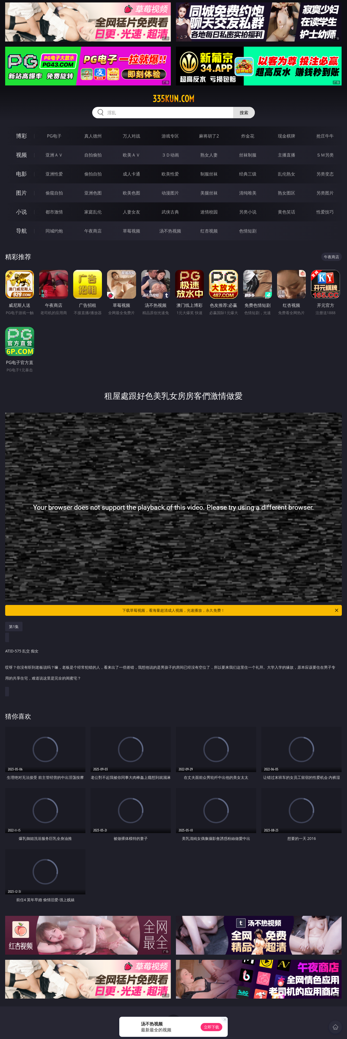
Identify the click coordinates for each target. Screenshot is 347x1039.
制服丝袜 (209, 174)
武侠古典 (170, 212)
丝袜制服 (247, 155)
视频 (21, 154)
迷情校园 (209, 212)
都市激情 (54, 212)
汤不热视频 (170, 231)
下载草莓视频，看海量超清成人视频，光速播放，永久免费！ (230, 610)
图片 (21, 192)
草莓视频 (131, 231)
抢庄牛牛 (325, 136)
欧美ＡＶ (131, 155)
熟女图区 (286, 193)
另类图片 (325, 193)
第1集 (14, 626)
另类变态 (325, 174)
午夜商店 (93, 231)
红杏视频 (209, 231)
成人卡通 (131, 174)
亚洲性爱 (54, 174)
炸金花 (247, 136)
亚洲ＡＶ (54, 155)
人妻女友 (131, 212)
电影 (21, 173)
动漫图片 (170, 193)
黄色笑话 (286, 212)
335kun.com (173, 98)
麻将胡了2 (209, 136)
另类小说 (247, 212)
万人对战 (131, 136)
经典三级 (247, 174)
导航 (21, 230)
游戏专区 (170, 136)
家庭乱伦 (93, 212)
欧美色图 (131, 193)
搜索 (244, 113)
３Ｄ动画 (170, 155)
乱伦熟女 (286, 174)
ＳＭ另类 (325, 155)
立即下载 (211, 1027)
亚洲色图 (93, 193)
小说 (21, 211)
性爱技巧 (325, 212)
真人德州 (93, 136)
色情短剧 (247, 231)
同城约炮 (54, 231)
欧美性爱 (170, 174)
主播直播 (286, 155)
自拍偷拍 (93, 155)
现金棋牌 (286, 136)
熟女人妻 (209, 155)
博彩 (21, 135)
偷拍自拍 (93, 174)
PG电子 (54, 136)
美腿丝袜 (209, 193)
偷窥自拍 (54, 193)
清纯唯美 (247, 193)
